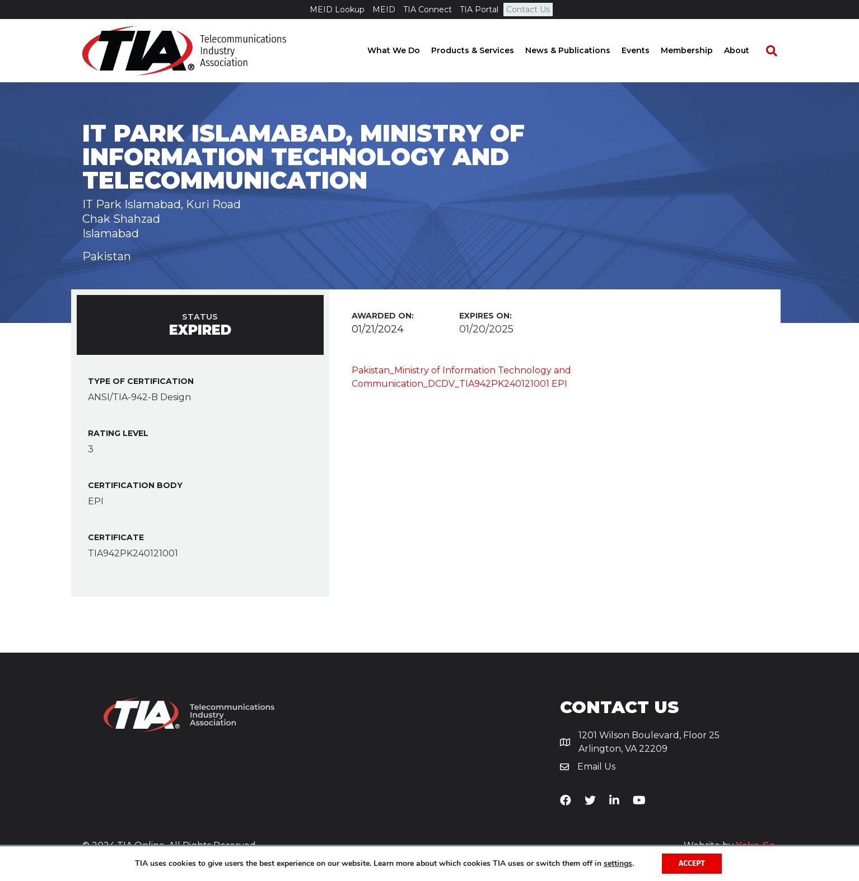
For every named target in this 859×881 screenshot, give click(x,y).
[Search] (776, 51)
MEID (383, 9)
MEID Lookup (337, 9)
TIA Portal (479, 9)
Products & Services (483, 50)
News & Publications (578, 50)
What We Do (404, 50)
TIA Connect (427, 9)
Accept (692, 863)
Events (646, 50)
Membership (697, 50)
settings (618, 864)
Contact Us (528, 9)
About (747, 50)
